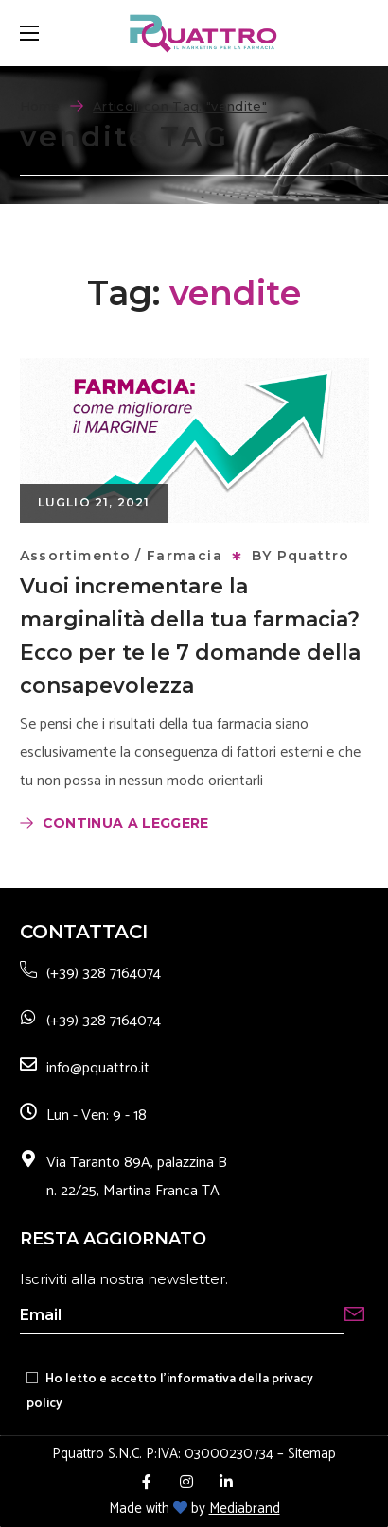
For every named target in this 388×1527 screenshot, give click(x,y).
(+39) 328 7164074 (103, 974)
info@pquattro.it (98, 1068)
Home (40, 105)
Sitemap (312, 1454)
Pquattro (313, 555)
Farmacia (184, 555)
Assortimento (76, 555)
